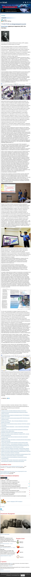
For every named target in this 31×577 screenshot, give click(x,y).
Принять (22, 575)
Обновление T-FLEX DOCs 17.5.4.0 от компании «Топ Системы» (12, 432)
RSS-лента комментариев (4, 534)
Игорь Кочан (4, 26)
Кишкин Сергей (2, 549)
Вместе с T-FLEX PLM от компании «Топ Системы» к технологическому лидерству (15, 448)
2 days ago (13, 547)
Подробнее (2, 569)
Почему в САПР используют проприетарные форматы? (11, 486)
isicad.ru (11, 563)
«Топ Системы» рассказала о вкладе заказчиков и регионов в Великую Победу (14, 442)
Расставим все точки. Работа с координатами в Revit (10, 482)
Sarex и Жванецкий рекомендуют (5, 543)
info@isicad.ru (11, 565)
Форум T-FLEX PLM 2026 (4, 473)
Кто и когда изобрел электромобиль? (8, 494)
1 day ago (11, 543)
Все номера (2, 506)
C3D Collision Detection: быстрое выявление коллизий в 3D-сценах (11, 466)
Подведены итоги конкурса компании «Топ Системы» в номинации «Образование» (15, 449)
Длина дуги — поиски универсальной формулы (10, 480)
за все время (7, 479)
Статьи (3, 15)
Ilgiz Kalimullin (2, 545)
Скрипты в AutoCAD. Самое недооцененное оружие (10, 490)
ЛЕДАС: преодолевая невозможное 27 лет (6, 547)
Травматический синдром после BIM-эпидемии (9, 483)
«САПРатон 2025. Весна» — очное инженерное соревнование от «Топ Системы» (15, 444)
